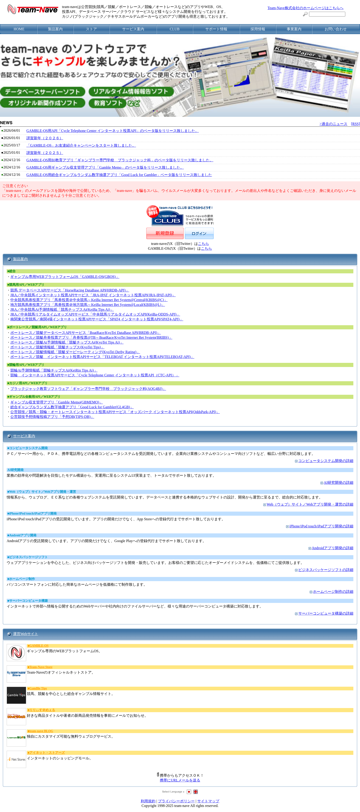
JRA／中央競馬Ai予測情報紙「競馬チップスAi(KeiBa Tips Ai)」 (62, 309)
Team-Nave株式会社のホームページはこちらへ (305, 8)
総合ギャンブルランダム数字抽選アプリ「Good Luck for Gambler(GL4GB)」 (72, 407)
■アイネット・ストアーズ (46, 752)
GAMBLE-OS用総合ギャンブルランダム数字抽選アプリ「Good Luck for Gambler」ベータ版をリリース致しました (119, 175)
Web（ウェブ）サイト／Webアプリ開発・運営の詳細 (310, 504)
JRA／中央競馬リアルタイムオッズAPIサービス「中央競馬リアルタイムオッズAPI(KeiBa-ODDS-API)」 (95, 314)
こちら (203, 244)
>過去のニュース (333, 124)
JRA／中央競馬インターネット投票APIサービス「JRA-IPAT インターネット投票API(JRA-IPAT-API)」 (93, 295)
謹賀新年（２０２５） (44, 153)
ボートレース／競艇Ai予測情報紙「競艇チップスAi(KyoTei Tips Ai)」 (67, 342)
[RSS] (355, 124)
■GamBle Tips (37, 688)
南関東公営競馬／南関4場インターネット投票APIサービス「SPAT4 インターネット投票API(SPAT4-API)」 (96, 319)
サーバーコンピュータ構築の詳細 (325, 613)
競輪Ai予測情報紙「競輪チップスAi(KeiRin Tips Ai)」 (54, 370)
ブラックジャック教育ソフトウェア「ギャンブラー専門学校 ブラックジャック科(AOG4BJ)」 (88, 389)
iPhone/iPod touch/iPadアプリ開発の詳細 (321, 526)
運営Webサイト (25, 634)
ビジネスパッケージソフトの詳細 (325, 570)
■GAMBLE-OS (38, 645)
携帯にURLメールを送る (180, 780)
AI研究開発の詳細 (338, 482)
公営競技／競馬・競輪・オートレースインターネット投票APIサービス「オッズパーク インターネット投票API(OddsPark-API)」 (115, 412)
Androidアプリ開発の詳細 (332, 548)
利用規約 (148, 801)
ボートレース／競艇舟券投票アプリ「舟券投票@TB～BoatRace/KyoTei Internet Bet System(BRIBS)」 (91, 337)
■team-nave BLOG (40, 731)
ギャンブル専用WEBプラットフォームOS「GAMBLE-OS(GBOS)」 (64, 277)
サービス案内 (24, 436)
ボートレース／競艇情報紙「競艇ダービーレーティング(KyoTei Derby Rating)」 (75, 352)
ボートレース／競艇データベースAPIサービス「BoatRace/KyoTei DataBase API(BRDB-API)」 (85, 333)
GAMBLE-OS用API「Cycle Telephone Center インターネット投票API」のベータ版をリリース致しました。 (112, 131)
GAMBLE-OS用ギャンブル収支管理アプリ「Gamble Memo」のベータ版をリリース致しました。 (105, 167)
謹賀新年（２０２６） (44, 138)
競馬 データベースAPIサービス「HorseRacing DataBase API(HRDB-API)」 (69, 290)
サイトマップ (208, 801)
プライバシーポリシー (176, 801)
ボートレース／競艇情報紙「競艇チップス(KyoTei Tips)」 (57, 347)
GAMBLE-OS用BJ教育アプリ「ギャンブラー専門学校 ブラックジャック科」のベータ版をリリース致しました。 (119, 160)
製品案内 (20, 259)
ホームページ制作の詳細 (333, 592)
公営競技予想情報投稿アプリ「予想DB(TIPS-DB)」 (52, 417)
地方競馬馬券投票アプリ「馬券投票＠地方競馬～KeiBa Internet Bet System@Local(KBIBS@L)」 (87, 305)
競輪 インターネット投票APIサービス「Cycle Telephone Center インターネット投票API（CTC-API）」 (94, 375)
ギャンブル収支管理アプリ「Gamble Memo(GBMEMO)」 (56, 402)
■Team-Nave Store (40, 667)
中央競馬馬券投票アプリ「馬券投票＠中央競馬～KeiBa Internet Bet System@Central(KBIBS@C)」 (89, 300)
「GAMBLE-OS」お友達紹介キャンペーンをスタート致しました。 (81, 145)
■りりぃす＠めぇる (41, 710)
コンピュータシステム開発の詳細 (325, 461)
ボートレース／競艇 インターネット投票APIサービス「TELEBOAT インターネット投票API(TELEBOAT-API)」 (102, 357)
